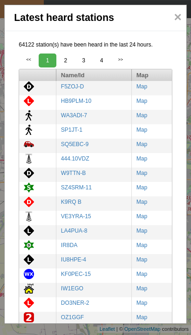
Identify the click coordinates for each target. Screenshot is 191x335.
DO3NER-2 (75, 303)
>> (120, 59)
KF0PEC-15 (76, 274)
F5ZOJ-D (72, 86)
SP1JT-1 (71, 130)
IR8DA (69, 245)
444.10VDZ (75, 158)
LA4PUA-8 (74, 231)
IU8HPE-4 (73, 259)
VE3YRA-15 (76, 216)
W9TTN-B (73, 173)
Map (141, 86)
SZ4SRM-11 (76, 187)
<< (28, 59)
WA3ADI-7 (74, 115)
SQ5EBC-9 (75, 144)
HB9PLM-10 (76, 101)
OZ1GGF (72, 317)
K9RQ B (71, 202)
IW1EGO (72, 288)
